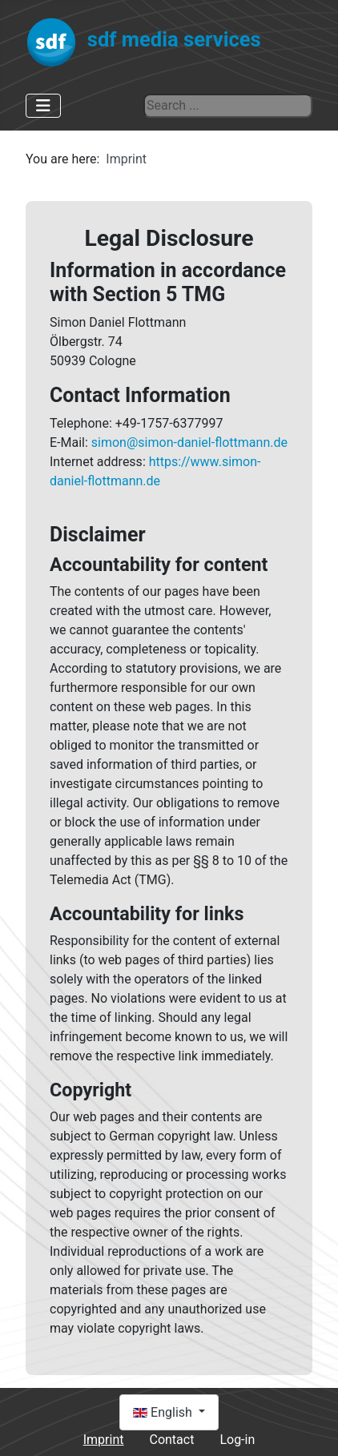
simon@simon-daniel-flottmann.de (189, 442)
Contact (171, 1439)
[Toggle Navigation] (43, 106)
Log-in (237, 1439)
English (164, 1412)
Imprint (103, 1439)
